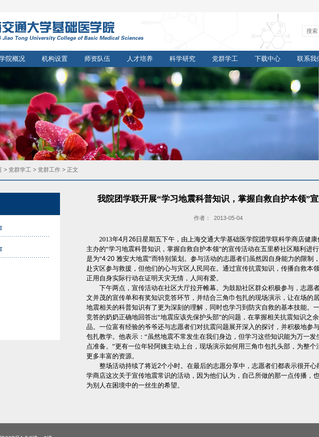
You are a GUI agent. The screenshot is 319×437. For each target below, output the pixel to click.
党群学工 (225, 58)
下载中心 (267, 58)
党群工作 (49, 169)
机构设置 (55, 58)
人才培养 (140, 58)
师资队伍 (97, 58)
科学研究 (182, 58)
